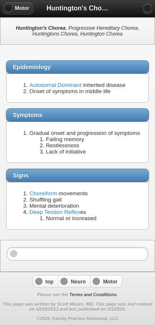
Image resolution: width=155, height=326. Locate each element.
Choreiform (43, 193)
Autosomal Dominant (55, 85)
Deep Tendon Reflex (54, 212)
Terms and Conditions (93, 294)
